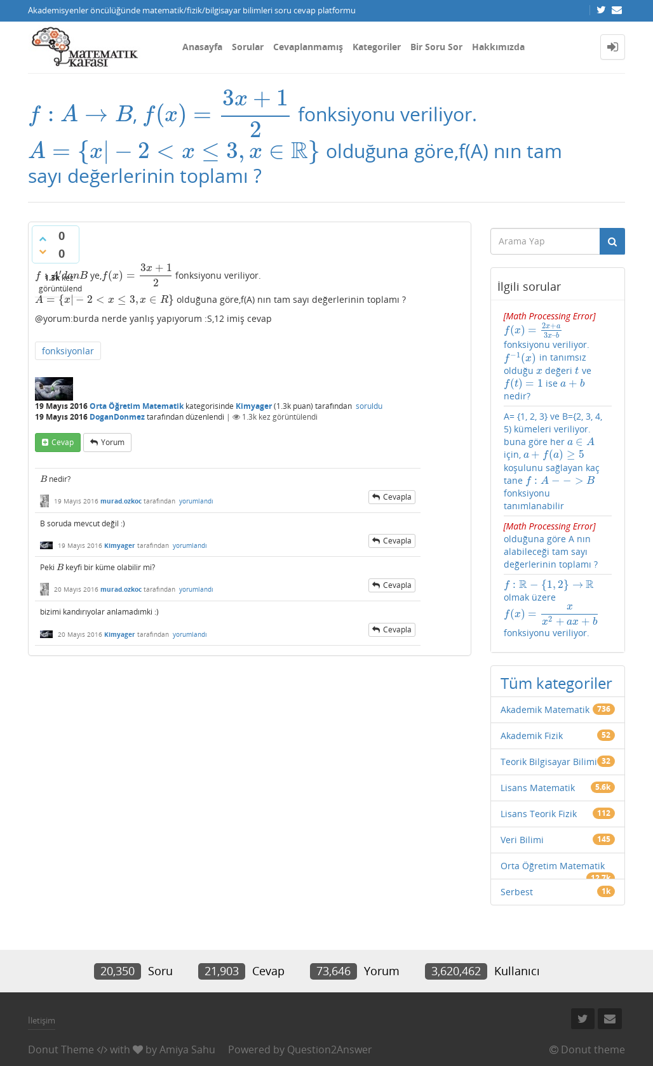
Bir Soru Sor (436, 47)
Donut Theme (61, 1016)
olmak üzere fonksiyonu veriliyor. (550, 579)
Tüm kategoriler (556, 649)
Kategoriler (377, 47)
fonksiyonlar (68, 349)
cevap (62, 440)
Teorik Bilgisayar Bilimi (549, 728)
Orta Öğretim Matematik (137, 404)
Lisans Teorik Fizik (539, 780)
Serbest (517, 858)
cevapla (397, 495)
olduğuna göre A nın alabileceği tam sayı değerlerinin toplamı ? (551, 520)
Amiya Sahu (187, 1016)
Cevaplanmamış (308, 47)
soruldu (369, 404)
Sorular (248, 47)
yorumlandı (196, 499)
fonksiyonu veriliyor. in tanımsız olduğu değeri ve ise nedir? (556, 350)
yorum (113, 440)
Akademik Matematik (545, 676)
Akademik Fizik (532, 702)
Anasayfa (202, 47)
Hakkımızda (498, 47)
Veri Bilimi (522, 806)
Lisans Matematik (538, 754)
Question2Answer (329, 1016)
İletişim (41, 986)
